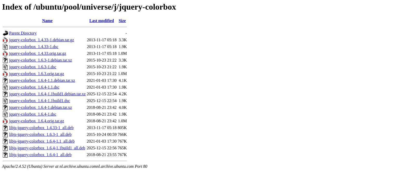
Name (47, 20)
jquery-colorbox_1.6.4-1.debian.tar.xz (40, 107)
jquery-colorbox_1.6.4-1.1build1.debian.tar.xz (47, 94)
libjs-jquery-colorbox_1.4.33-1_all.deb (41, 127)
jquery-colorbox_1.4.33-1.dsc (33, 46)
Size (122, 20)
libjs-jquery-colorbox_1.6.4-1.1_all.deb (41, 141)
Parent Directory (23, 33)
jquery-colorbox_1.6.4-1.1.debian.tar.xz (42, 80)
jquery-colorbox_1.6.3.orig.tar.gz (36, 73)
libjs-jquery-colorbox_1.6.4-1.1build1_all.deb (47, 148)
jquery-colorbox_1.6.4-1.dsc (32, 114)
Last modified (101, 20)
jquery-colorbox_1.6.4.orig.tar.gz (36, 121)
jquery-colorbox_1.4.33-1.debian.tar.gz (41, 40)
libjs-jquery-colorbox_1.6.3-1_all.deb (40, 134)
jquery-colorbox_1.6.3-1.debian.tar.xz (40, 60)
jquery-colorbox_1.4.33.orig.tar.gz (37, 53)
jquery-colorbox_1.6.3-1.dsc (32, 67)
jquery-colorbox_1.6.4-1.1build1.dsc (39, 100)
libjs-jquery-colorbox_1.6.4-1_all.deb (40, 154)
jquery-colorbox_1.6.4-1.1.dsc (34, 87)
